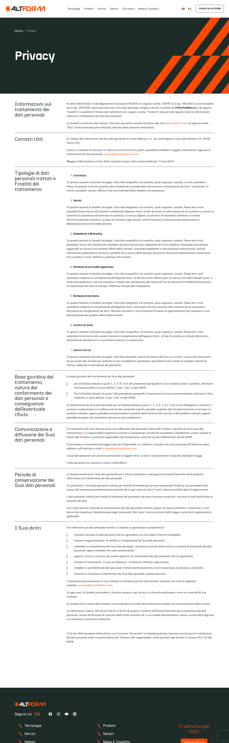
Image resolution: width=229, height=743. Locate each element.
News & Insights (148, 9)
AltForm (19, 31)
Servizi (102, 9)
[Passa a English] (183, 8)
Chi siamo (128, 9)
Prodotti (89, 9)
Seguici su (27, 714)
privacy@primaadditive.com (121, 154)
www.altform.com (176, 123)
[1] (83, 432)
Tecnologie (73, 9)
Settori (114, 9)
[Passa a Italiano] (189, 8)
